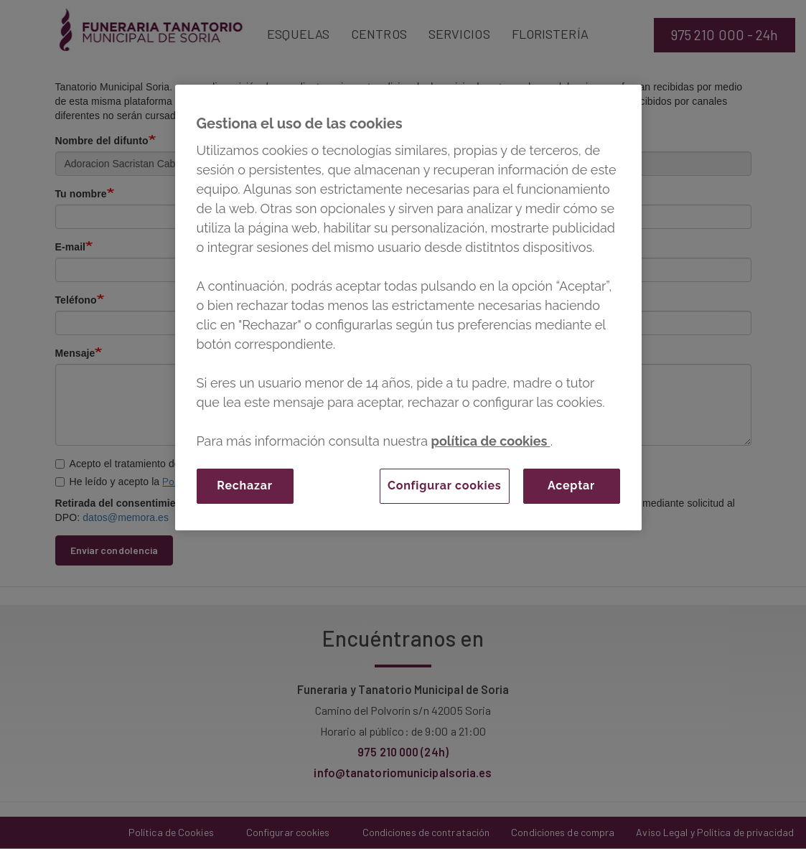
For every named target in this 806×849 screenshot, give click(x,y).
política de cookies (490, 441)
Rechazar (244, 485)
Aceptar (571, 485)
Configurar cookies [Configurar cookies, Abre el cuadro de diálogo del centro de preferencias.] (445, 485)
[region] (408, 307)
